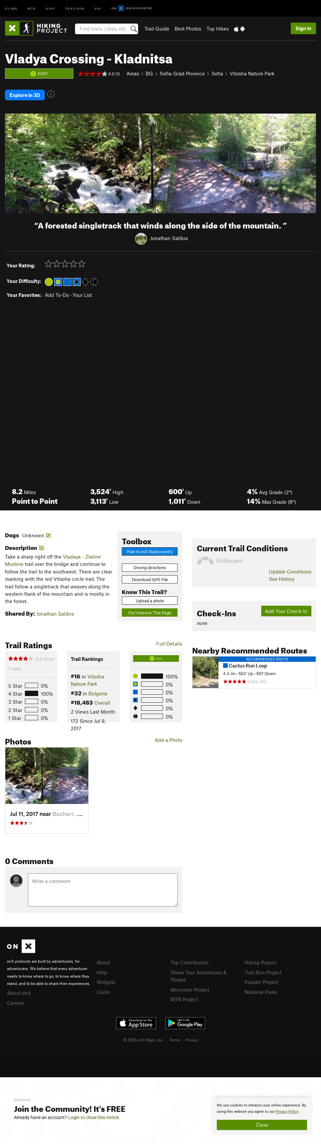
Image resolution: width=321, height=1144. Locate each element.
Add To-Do (57, 295)
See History (281, 579)
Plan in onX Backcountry (150, 551)
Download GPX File (150, 579)
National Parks (261, 992)
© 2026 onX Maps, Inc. (143, 1039)
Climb (11, 8)
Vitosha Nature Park (252, 73)
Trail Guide (156, 29)
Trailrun (75, 8)
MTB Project (184, 999)
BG (149, 73)
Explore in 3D (25, 95)
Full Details (169, 644)
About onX (19, 993)
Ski (98, 8)
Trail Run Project (263, 972)
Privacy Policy (287, 1111)
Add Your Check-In (286, 611)
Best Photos (188, 29)
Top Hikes (217, 29)
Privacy (192, 1039)
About (103, 962)
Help (102, 972)
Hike (50, 8)
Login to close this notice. (94, 1117)
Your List (82, 295)
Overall (102, 703)
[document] (262, 1116)
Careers (15, 1003)
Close (262, 1125)
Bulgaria (97, 693)
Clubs (103, 992)
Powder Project (261, 982)
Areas (132, 73)
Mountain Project (190, 990)
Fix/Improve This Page (149, 612)
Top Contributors (189, 962)
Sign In (303, 28)
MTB (32, 8)
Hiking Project (260, 962)
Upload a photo (150, 600)
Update (290, 571)
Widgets (106, 982)
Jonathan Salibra (169, 238)
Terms (174, 1039)
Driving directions (149, 567)
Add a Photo (168, 740)
